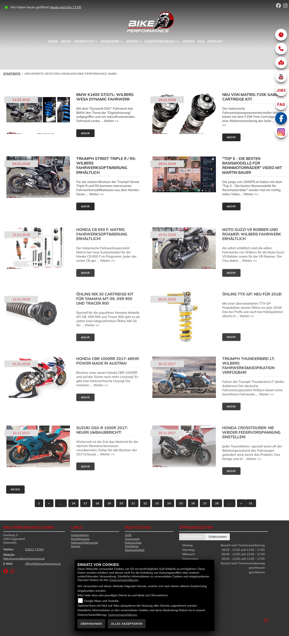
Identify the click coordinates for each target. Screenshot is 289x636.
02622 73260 (34, 549)
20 (121, 503)
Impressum (132, 539)
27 (205, 503)
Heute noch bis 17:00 (65, 7)
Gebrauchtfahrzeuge (84, 542)
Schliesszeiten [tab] (218, 536)
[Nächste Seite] (241, 503)
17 (85, 503)
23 (157, 503)
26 (193, 503)
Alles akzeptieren (126, 623)
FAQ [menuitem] (201, 41)
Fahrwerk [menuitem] (110, 41)
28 (217, 503)
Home (53, 41)
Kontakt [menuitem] (215, 41)
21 (133, 503)
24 (169, 503)
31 (250, 503)
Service (75, 546)
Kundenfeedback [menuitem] (160, 41)
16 (73, 503)
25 (181, 503)
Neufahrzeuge (80, 539)
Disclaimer (132, 546)
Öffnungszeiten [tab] (192, 536)
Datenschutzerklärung (124, 580)
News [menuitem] (66, 41)
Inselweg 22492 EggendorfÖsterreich (14, 538)
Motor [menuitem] (132, 41)
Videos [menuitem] (188, 41)
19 (109, 503)
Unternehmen (80, 535)
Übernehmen (91, 623)
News (15, 489)
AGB (128, 535)
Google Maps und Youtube (101, 601)
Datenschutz (133, 542)
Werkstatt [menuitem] (84, 41)
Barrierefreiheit (134, 550)
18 (97, 503)
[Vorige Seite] (49, 503)
